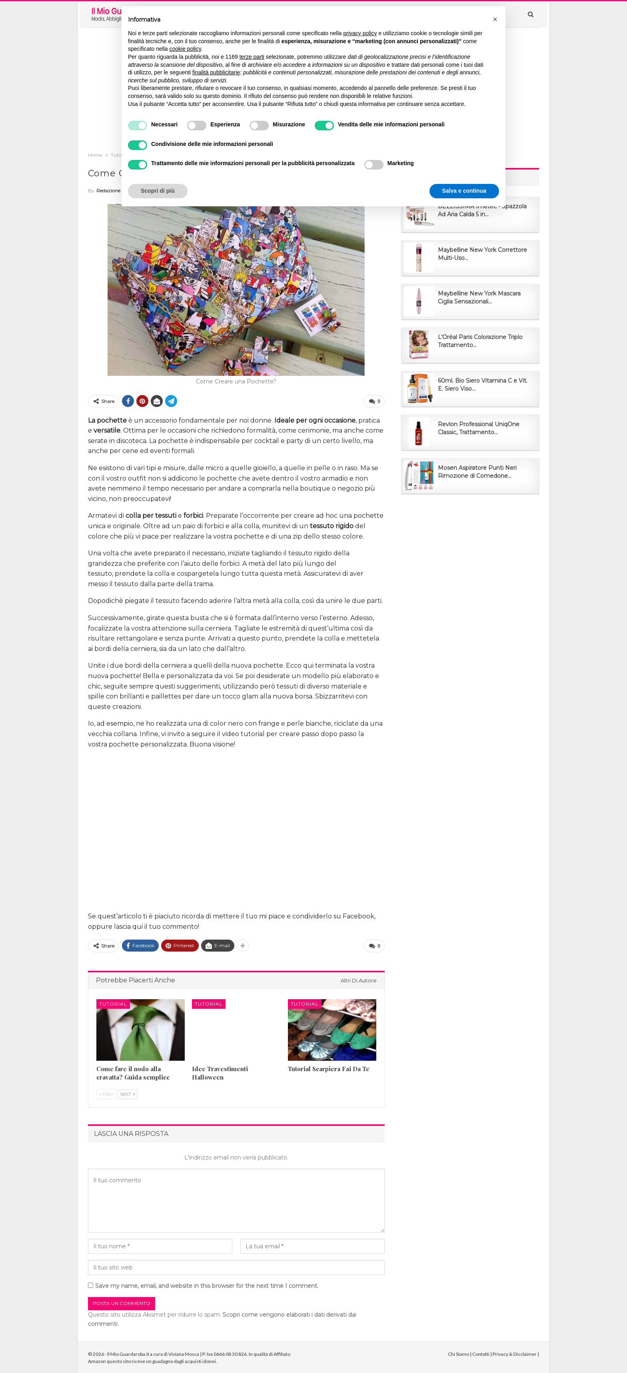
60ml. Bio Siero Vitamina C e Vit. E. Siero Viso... (482, 384)
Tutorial (113, 1003)
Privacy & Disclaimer (515, 1353)
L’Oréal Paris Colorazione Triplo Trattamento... (480, 341)
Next (127, 1093)
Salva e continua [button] (464, 191)
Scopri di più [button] (158, 191)
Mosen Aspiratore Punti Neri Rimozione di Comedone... (477, 471)
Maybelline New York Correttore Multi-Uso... (482, 253)
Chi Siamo (458, 1353)
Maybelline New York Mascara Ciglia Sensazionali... (479, 297)
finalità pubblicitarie (216, 72)
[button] (495, 19)
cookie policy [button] (185, 49)
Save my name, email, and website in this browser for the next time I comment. (206, 1284)
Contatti (480, 1353)
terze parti (252, 57)
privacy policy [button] (360, 33)
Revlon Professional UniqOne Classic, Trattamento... (478, 428)
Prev (106, 1093)
